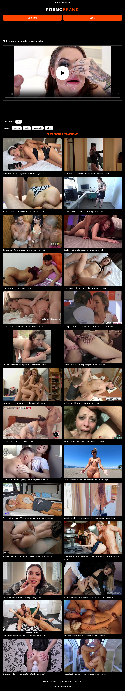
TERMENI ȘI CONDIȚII (61, 681)
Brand (62, 9)
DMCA (45, 681)
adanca (17, 128)
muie (27, 128)
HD (18, 122)
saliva (49, 128)
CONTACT (78, 681)
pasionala (38, 128)
